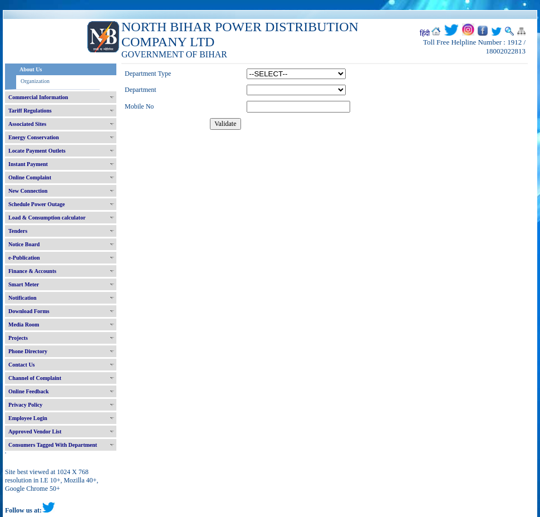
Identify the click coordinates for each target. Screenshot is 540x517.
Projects (18, 338)
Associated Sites (27, 124)
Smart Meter (23, 284)
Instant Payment (28, 164)
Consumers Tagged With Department (52, 445)
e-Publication (24, 258)
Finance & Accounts (32, 271)
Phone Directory (27, 351)
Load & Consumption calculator (47, 217)
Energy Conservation (33, 137)
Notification (22, 298)
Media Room (23, 324)
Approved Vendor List (34, 431)
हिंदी (425, 33)
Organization (35, 81)
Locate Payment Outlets (37, 151)
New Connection (27, 191)
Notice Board (24, 244)
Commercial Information (38, 97)
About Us (30, 69)
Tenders (17, 231)
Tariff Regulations (30, 111)
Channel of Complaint (34, 378)
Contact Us (21, 365)
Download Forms (29, 311)
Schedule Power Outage (36, 204)
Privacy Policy (25, 405)
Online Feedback (28, 391)
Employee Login (27, 418)
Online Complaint (29, 177)
